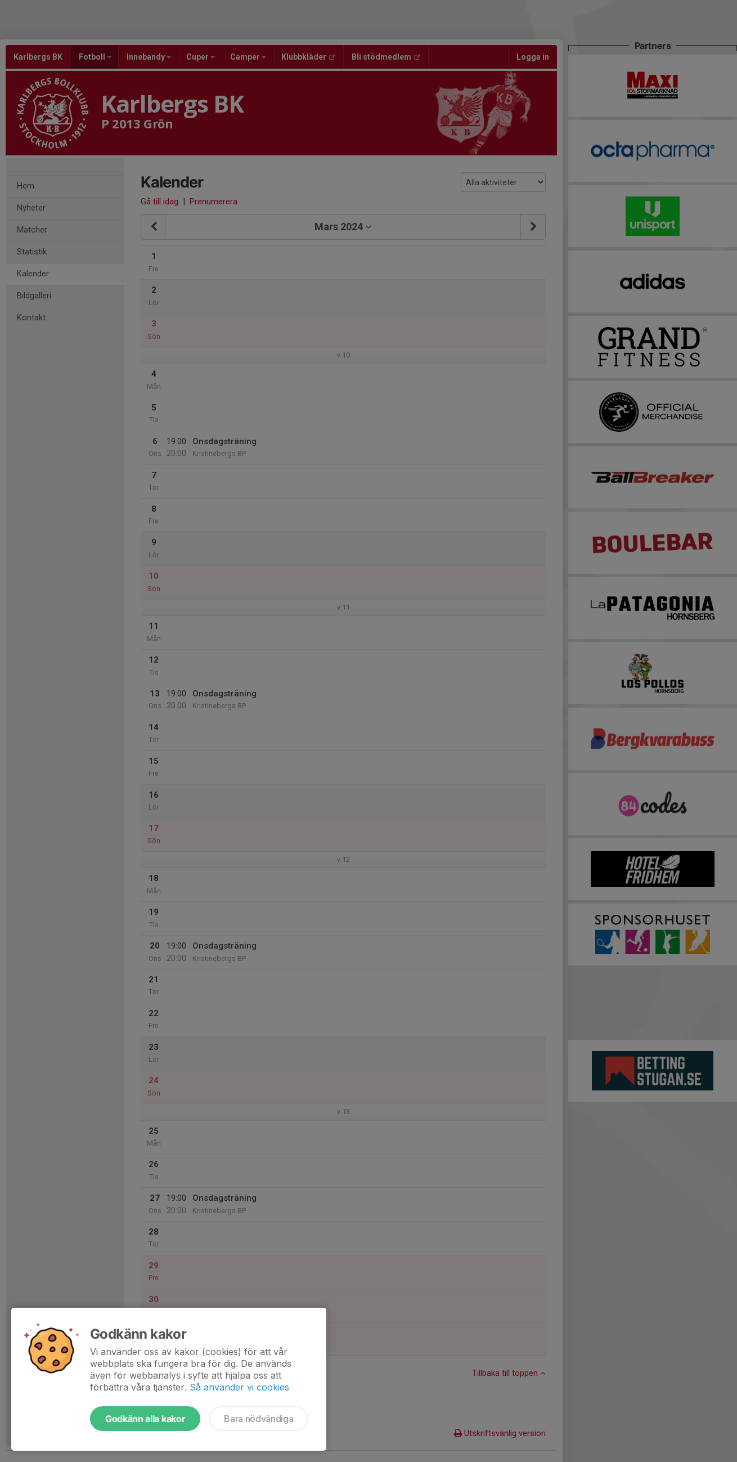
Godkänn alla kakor (145, 1418)
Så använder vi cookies (239, 1387)
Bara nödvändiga (258, 1418)
